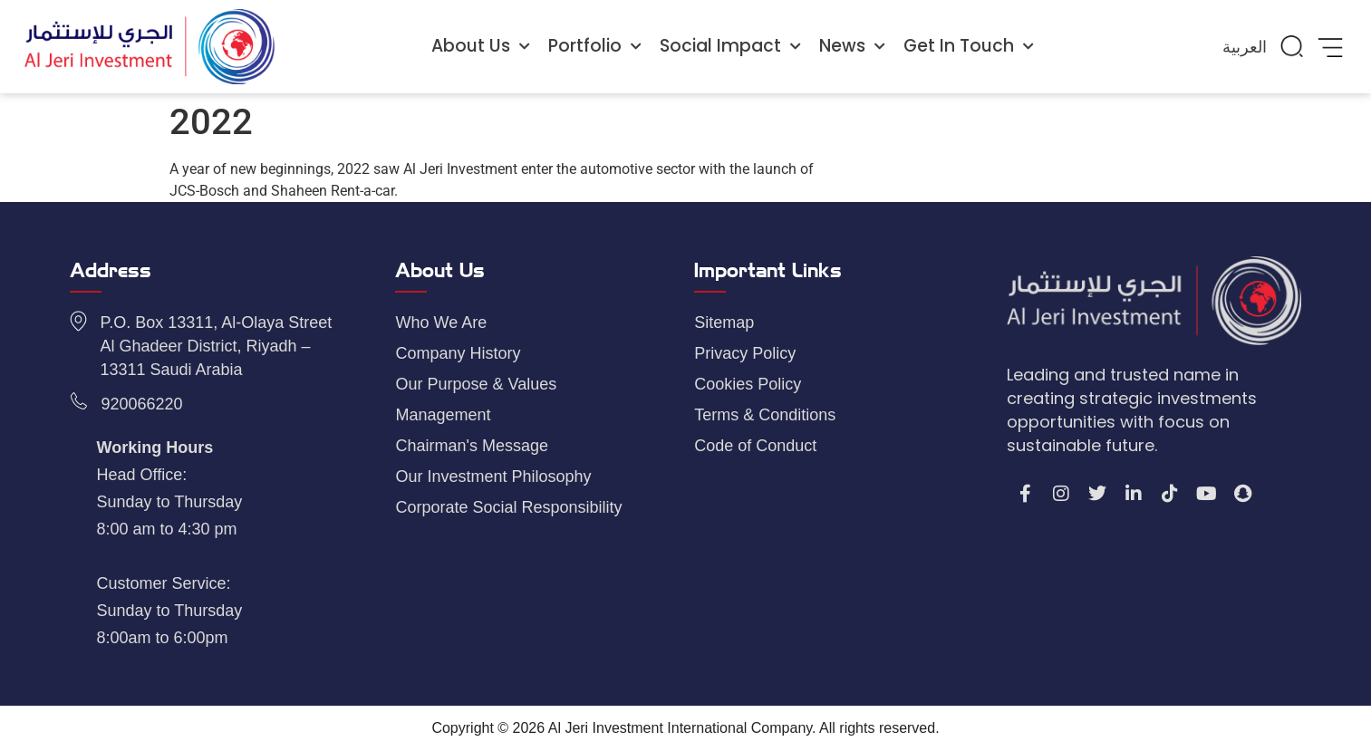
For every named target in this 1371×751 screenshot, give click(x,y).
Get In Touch (968, 47)
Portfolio (595, 47)
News (852, 47)
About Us (480, 47)
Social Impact (730, 47)
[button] (1292, 46)
